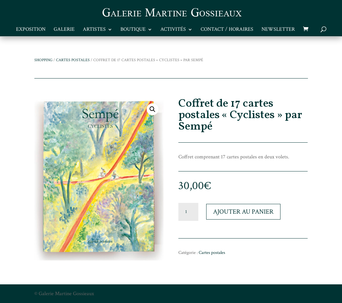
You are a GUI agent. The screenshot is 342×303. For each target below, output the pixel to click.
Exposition (30, 30)
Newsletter (278, 30)
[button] (152, 109)
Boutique (133, 30)
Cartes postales (73, 60)
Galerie (64, 30)
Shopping (43, 60)
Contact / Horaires (227, 30)
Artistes (94, 30)
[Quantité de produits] (188, 212)
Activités (173, 30)
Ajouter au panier (243, 211)
